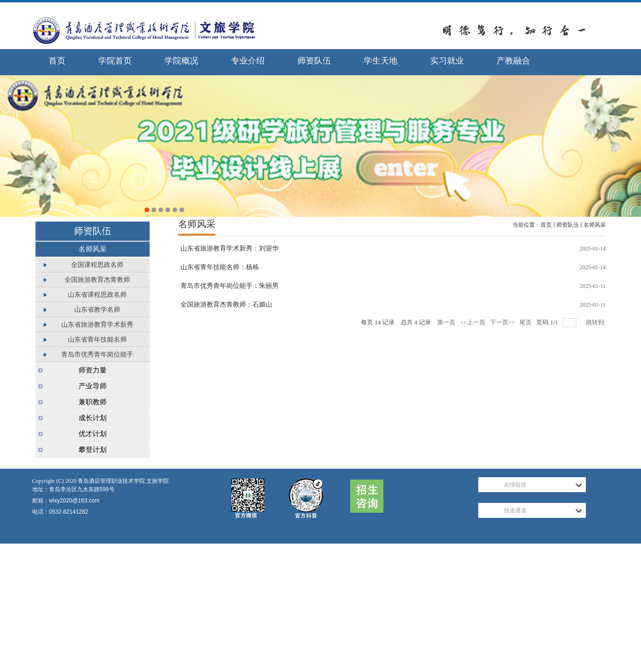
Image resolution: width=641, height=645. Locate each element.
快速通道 (515, 510)
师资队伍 (567, 225)
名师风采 (594, 225)
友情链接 (515, 484)
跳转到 (595, 322)
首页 (546, 225)
